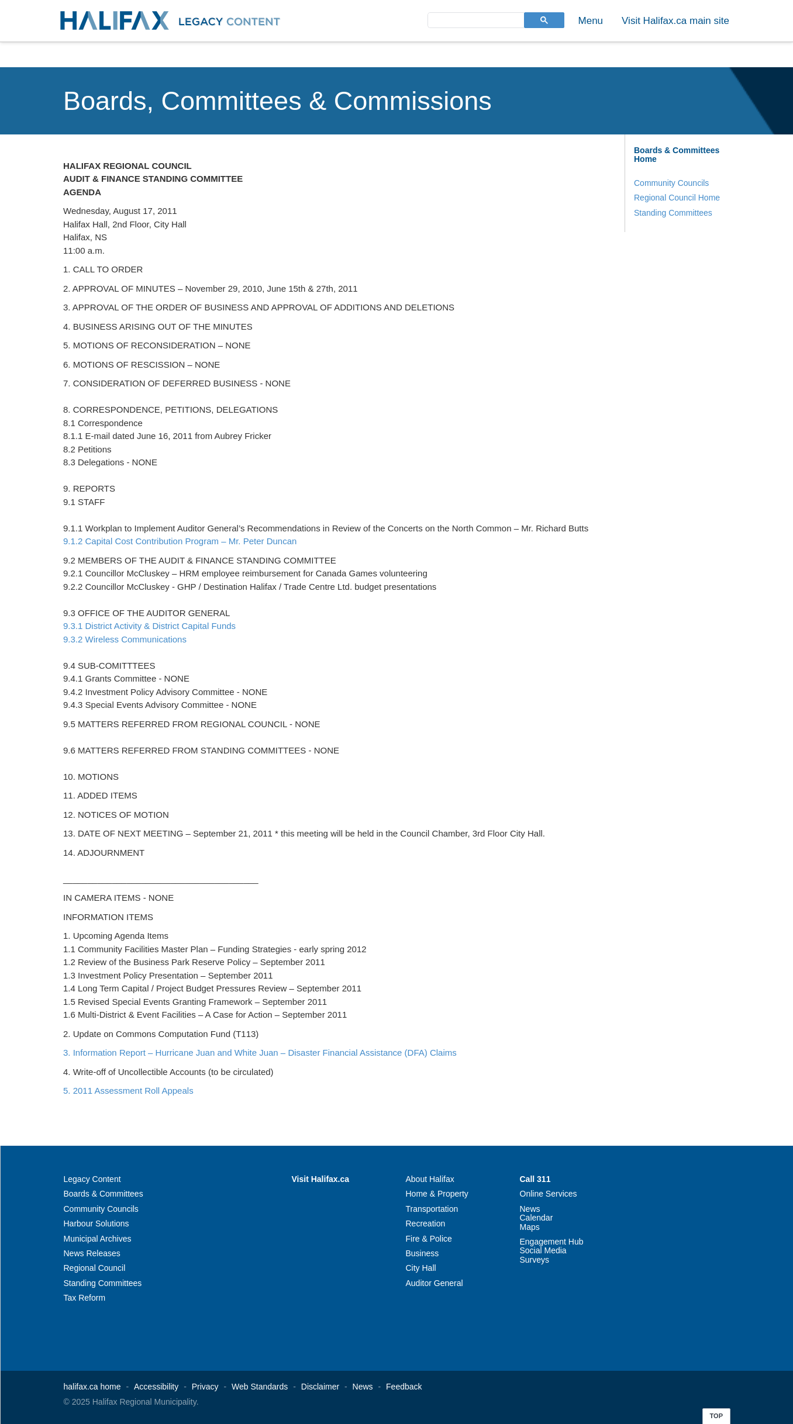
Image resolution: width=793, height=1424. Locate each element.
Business (422, 1253)
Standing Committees (673, 212)
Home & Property (437, 1193)
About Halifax (430, 1179)
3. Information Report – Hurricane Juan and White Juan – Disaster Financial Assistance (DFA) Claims (260, 1052)
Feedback (404, 1386)
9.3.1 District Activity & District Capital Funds (149, 626)
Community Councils (671, 183)
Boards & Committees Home (676, 155)
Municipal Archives (98, 1238)
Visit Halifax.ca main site (675, 20)
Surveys (535, 1259)
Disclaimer (320, 1386)
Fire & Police (429, 1238)
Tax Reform (85, 1297)
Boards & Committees (103, 1193)
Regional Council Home (677, 197)
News (530, 1209)
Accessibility (156, 1386)
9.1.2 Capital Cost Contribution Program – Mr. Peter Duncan (179, 541)
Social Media (543, 1250)
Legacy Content (92, 1179)
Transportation (432, 1209)
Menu (591, 20)
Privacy (205, 1386)
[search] (475, 19)
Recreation (426, 1223)
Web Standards (260, 1386)
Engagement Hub (552, 1241)
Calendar (536, 1217)
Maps (530, 1227)
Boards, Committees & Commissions (277, 101)
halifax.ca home (92, 1386)
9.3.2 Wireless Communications (125, 639)
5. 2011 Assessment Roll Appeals (128, 1090)
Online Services (548, 1193)
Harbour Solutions (96, 1223)
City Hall (421, 1268)
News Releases (92, 1253)
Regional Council (95, 1268)
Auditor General (434, 1283)
